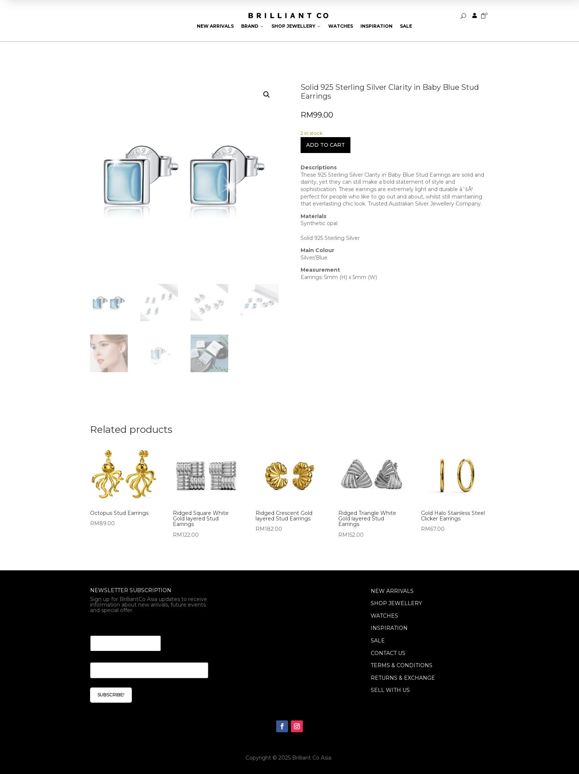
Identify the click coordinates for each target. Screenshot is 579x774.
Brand (252, 26)
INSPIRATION (389, 628)
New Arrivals (215, 26)
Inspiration (376, 26)
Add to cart (325, 145)
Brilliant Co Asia (311, 757)
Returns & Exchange (403, 678)
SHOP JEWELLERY (396, 603)
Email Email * (110, 626)
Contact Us (388, 653)
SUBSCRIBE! (110, 694)
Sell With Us (390, 690)
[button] (266, 94)
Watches (340, 26)
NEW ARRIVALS (392, 591)
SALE (378, 640)
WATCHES (384, 615)
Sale (406, 26)
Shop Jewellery (296, 26)
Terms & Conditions (401, 665)
